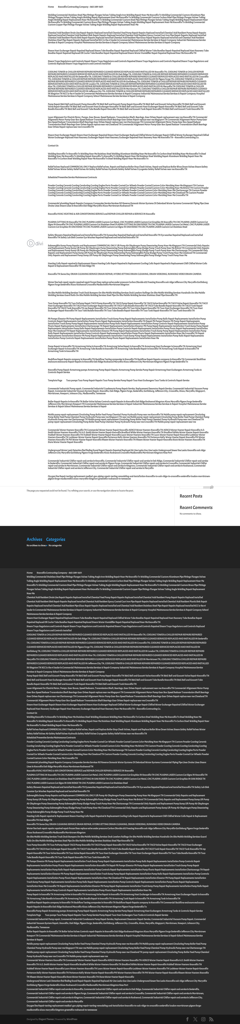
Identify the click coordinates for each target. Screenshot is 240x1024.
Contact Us (53, 146)
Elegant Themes (46, 1019)
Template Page (55, 380)
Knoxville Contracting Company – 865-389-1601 (80, 7)
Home (51, 7)
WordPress (72, 1019)
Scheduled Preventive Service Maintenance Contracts (72, 177)
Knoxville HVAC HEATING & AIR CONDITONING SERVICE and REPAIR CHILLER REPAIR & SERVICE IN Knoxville (101, 214)
